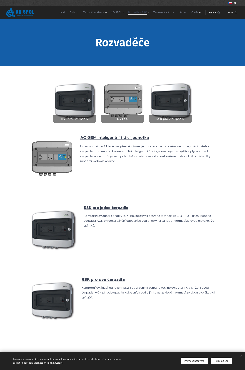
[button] (214, 13)
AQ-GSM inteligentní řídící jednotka (114, 137)
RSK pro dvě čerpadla (103, 279)
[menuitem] (73, 13)
